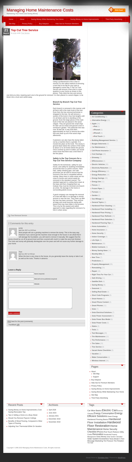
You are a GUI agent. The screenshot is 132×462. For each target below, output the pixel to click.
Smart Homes (97, 299)
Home (11, 19)
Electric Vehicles (98, 164)
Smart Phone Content (100, 302)
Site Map (12, 24)
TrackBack (13, 329)
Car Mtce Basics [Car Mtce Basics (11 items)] (94, 410)
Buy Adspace (44, 24)
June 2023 (52, 413)
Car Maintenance (98, 147)
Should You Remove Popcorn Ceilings (22, 418)
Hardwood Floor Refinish (102, 216)
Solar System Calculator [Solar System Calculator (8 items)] (115, 436)
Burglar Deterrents (99, 144)
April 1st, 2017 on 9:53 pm (27, 254)
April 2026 (52, 410)
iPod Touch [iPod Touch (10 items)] (108, 432)
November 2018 (54, 422)
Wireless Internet (98, 361)
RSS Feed (119, 10)
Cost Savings (97, 154)
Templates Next (103, 457)
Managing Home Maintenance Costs (40, 10)
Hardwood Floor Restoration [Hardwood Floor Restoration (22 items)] (104, 424)
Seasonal (95, 288)
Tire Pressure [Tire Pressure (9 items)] (108, 441)
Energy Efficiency (99, 171)
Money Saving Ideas (100, 250)
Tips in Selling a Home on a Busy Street (22, 415)
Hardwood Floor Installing (102, 209)
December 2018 (54, 419)
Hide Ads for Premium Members (67, 24)
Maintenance (97, 244)
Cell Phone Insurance (100, 151)
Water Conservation (99, 357)
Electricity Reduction (100, 168)
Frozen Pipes (97, 188)
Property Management (100, 264)
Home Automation (99, 226)
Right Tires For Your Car (101, 275)
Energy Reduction (99, 175)
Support (96, 377)
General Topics (98, 202)
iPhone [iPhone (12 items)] (100, 432)
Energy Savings (98, 178)
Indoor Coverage (98, 237)
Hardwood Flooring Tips (101, 223)
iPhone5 (97, 133)
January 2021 (54, 416)
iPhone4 (97, 130)
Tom (20, 252)
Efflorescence (97, 161)
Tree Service (25, 33)
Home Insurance (98, 230)
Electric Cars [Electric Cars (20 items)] (110, 410)
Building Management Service (103, 140)
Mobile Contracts (98, 247)
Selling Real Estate (99, 292)
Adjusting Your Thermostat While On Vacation (25, 426)
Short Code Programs (100, 295)
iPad (95, 126)
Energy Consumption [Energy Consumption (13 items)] (104, 413)
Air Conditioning (98, 117)
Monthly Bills (97, 254)
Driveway (95, 157)
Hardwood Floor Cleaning (102, 206)
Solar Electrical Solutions (102, 312)
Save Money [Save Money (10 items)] (101, 437)
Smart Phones (97, 306)
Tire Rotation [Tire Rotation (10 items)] (119, 441)
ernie (14, 33)
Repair (94, 271)
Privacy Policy (27, 24)
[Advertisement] (26, 65)
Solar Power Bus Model (101, 319)
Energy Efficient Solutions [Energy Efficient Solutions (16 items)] (104, 415)
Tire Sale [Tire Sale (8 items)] (90, 443)
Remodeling (96, 268)
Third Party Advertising (114, 19)
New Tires (96, 257)
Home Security (97, 233)
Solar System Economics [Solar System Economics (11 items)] (98, 439)
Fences (94, 185)
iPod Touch (98, 136)
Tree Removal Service (19, 215)
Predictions (96, 261)
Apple (94, 124)
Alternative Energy (99, 120)
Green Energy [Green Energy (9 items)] (112, 416)
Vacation (95, 354)
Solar (94, 309)
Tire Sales (96, 343)
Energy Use (96, 182)
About (22, 19)
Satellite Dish (97, 281)
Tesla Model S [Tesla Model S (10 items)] (115, 439)
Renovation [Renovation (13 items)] (97, 434)
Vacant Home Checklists (101, 350)
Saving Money (97, 285)
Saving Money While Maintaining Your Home (47, 19)
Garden (95, 195)
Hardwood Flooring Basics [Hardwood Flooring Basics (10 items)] (97, 419)
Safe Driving (96, 278)
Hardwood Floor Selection (102, 219)
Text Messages (98, 333)
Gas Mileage (96, 199)
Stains (94, 326)
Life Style (95, 240)
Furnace (95, 192)
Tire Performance (98, 340)
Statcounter (4, 461)
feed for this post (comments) (20, 326)
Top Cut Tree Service (24, 30)
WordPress (121, 457)
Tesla (94, 330)
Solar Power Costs (99, 323)
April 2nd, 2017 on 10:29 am (27, 230)
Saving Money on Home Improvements (84, 19)
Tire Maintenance (98, 337)
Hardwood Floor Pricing (101, 213)
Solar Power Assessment (102, 316)
